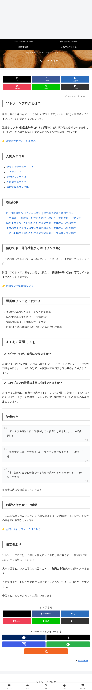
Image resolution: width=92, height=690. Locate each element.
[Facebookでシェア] (46, 79)
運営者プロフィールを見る (21, 141)
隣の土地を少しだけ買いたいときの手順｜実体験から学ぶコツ (41, 223)
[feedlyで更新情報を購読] (68, 644)
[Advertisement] (46, 19)
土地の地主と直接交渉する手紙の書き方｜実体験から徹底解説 (41, 228)
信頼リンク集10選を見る (20, 286)
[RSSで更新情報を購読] (46, 651)
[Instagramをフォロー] (24, 644)
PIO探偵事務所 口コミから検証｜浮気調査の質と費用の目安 (39, 213)
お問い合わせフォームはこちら (23, 529)
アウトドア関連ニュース (20, 167)
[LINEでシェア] (46, 87)
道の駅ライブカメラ (17, 177)
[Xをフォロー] (68, 637)
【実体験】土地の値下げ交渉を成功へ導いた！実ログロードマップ (43, 218)
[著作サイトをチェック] (24, 637)
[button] (75, 87)
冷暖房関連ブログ (16, 182)
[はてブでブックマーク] (75, 79)
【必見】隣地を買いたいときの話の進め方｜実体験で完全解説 (41, 233)
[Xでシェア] (17, 79)
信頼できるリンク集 (17, 187)
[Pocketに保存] (17, 87)
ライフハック (13, 172)
